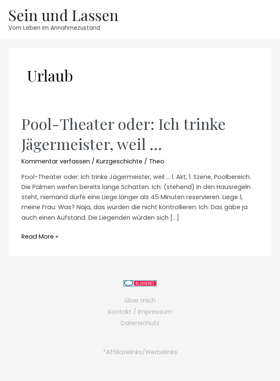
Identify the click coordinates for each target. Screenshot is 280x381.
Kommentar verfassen (55, 161)
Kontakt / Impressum (140, 311)
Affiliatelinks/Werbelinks (141, 352)
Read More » (39, 236)
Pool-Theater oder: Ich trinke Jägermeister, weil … (123, 133)
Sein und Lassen (63, 15)
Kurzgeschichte (119, 161)
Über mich (140, 300)
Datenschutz (140, 323)
